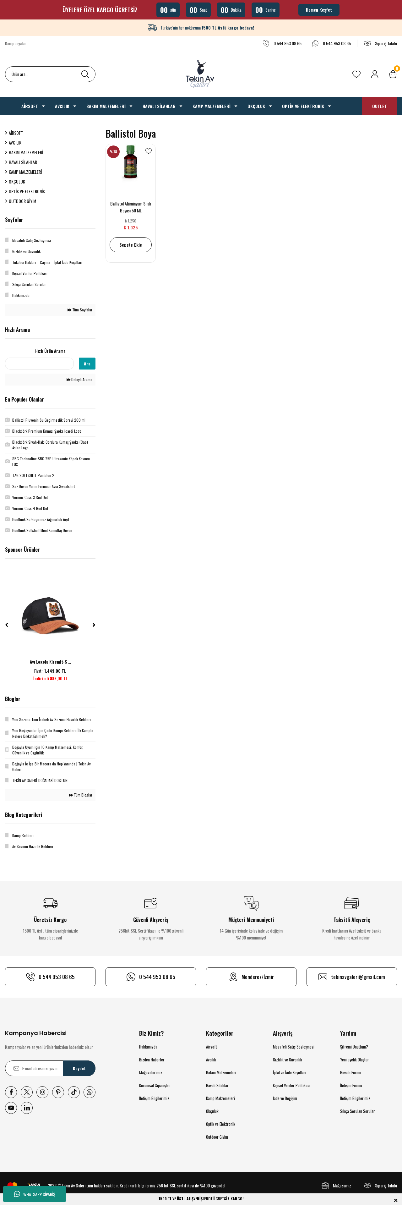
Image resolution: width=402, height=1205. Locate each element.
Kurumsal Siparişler (154, 1085)
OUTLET (379, 106)
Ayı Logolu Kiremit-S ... (50, 662)
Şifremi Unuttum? (354, 1046)
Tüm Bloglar (80, 794)
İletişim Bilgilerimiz (154, 1098)
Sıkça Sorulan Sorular (357, 1111)
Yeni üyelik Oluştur (354, 1059)
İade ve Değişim (285, 1098)
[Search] (50, 74)
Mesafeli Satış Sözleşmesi (293, 1046)
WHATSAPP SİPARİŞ (34, 1194)
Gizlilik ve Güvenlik (287, 1059)
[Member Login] (375, 74)
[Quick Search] (39, 364)
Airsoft (211, 1046)
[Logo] (201, 74)
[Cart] (393, 74)
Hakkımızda (148, 1046)
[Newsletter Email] (50, 1068)
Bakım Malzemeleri (221, 1072)
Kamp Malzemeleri (220, 1098)
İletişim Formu (351, 1085)
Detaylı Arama (79, 379)
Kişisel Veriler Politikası (291, 1085)
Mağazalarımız (150, 1072)
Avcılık (211, 1059)
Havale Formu (350, 1072)
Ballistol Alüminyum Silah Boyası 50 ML (130, 207)
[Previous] (6, 625)
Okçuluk (212, 1111)
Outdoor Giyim (217, 1137)
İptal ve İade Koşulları (289, 1072)
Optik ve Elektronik (220, 1124)
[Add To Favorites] (148, 151)
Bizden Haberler (152, 1059)
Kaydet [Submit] (79, 1068)
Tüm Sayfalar (80, 309)
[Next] (93, 625)
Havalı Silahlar (217, 1085)
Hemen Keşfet (319, 9)
